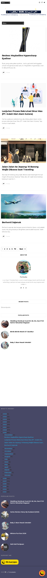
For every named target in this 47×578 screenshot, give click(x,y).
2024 (5, 419)
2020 (5, 430)
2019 (5, 432)
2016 (5, 484)
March (7, 470)
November (9, 448)
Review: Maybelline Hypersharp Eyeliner (19, 437)
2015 (5, 486)
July (6, 459)
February (8, 472)
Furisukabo (12, 572)
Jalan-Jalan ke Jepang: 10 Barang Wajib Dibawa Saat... (24, 442)
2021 (5, 427)
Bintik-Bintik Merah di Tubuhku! (22, 332)
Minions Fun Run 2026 (18, 533)
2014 (5, 489)
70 (15, 249)
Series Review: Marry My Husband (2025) (24, 512)
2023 (5, 422)
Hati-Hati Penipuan (17, 544)
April (6, 467)
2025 (5, 417)
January (8, 475)
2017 (5, 481)
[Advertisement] (23, 379)
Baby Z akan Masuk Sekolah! (20, 342)
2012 (5, 492)
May (6, 464)
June (7, 462)
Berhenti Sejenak (11, 222)
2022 (5, 424)
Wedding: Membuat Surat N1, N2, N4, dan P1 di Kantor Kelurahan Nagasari (27, 322)
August (7, 456)
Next (21, 249)
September (9, 454)
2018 (5, 478)
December (9, 435)
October (8, 451)
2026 (5, 414)
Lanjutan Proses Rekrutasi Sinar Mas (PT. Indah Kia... (23, 440)
